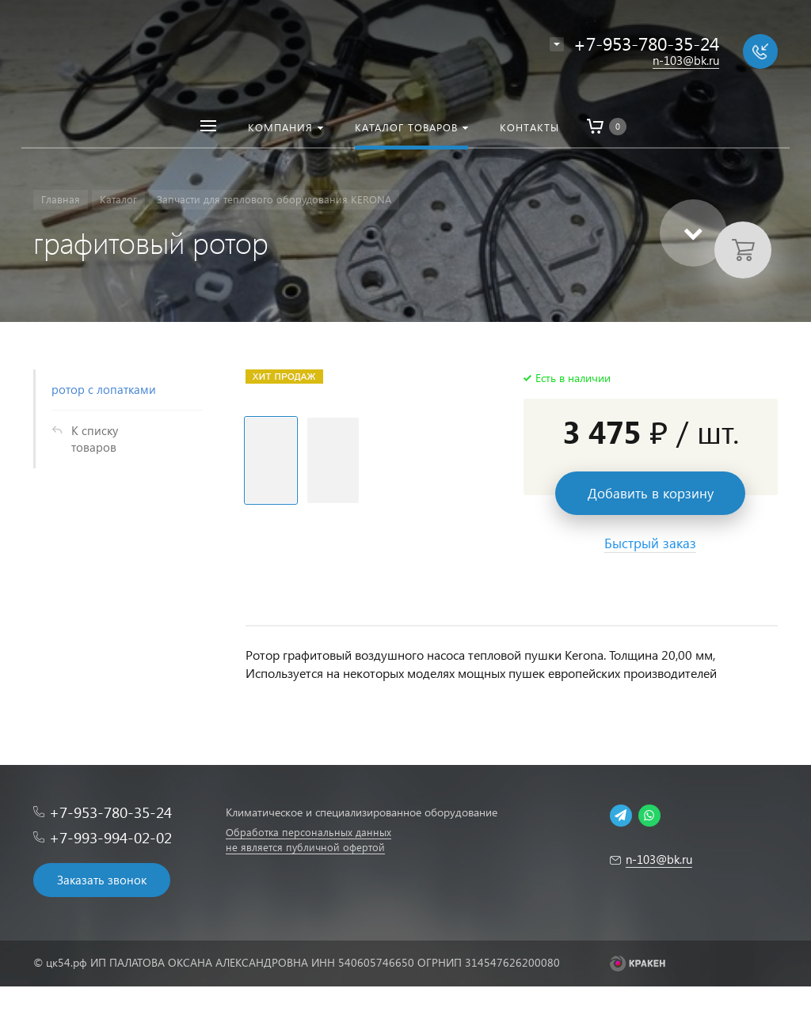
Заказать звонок (102, 880)
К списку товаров (94, 438)
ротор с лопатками (103, 389)
